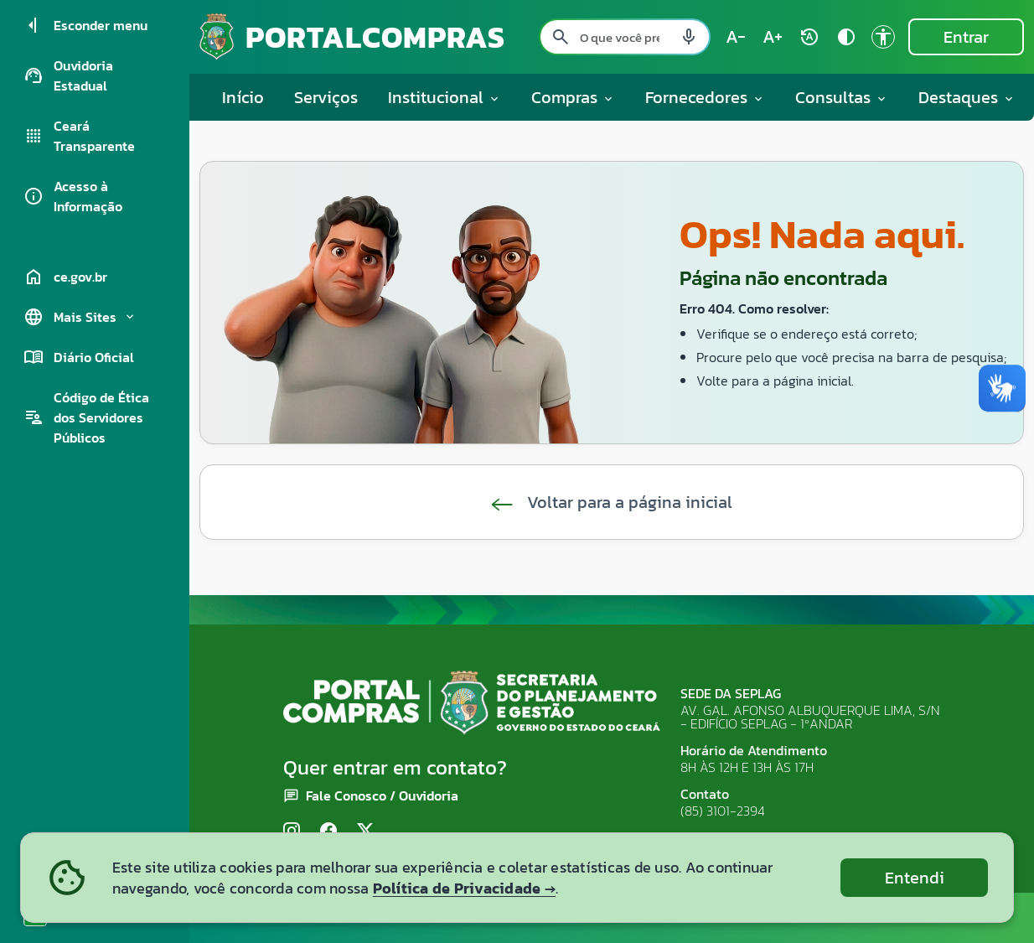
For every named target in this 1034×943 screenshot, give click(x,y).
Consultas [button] (841, 97)
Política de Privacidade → (464, 888)
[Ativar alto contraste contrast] (846, 37)
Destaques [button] (967, 97)
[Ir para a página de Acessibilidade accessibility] (883, 37)
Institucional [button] (444, 97)
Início (243, 97)
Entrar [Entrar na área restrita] (966, 36)
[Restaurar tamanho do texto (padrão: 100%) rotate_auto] (809, 37)
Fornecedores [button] (705, 97)
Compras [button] (573, 97)
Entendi (914, 877)
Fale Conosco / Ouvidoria (382, 795)
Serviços (326, 97)
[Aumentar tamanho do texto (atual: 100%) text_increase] (772, 37)
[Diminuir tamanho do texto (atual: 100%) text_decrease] (735, 37)
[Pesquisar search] (560, 37)
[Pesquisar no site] (625, 37)
